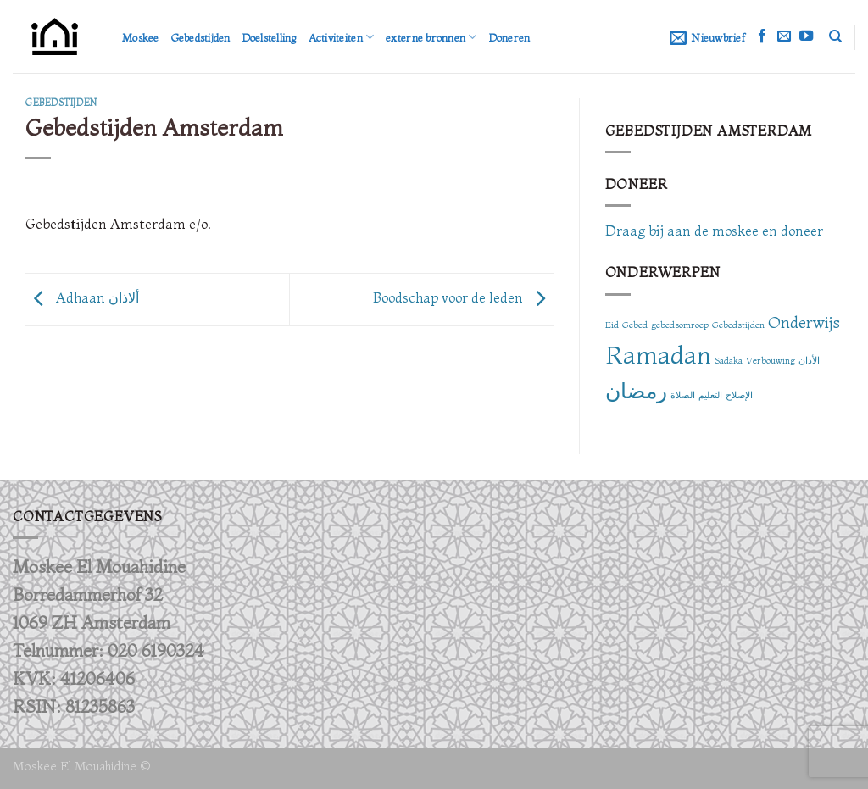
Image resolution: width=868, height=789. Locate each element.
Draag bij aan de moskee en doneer (714, 230)
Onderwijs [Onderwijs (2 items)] (804, 322)
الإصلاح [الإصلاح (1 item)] (739, 395)
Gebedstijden (201, 37)
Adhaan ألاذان (82, 297)
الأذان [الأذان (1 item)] (809, 360)
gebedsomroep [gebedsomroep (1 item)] (680, 325)
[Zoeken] (835, 36)
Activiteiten (342, 37)
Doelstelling (269, 37)
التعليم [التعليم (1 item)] (710, 395)
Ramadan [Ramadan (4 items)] (658, 354)
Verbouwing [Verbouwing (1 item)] (770, 360)
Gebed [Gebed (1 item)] (635, 325)
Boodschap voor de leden (463, 297)
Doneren (510, 37)
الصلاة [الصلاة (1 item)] (682, 395)
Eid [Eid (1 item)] (612, 325)
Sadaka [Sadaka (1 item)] (729, 360)
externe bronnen (431, 37)
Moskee (140, 37)
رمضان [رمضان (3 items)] (636, 390)
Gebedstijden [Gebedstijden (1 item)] (738, 325)
